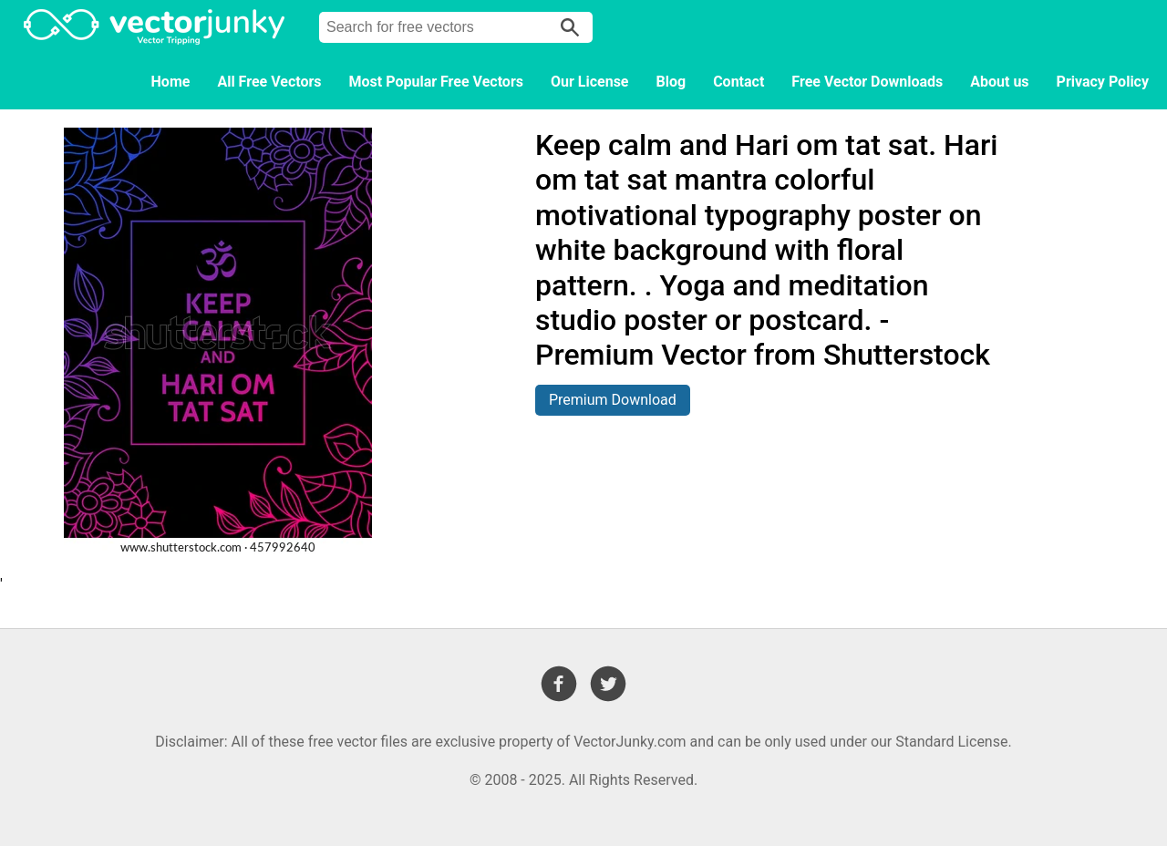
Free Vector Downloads (867, 81)
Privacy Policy (1103, 81)
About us (999, 81)
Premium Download (612, 399)
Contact (738, 81)
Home (171, 81)
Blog (671, 81)
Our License (590, 81)
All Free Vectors (269, 81)
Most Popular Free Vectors (436, 81)
